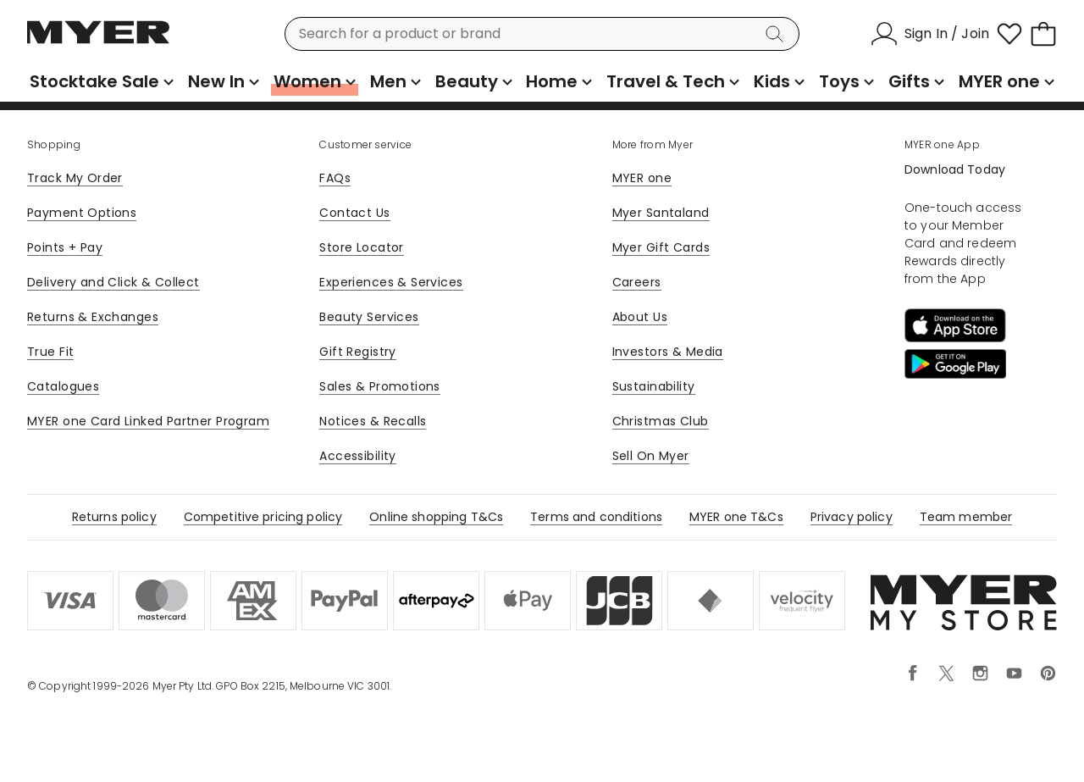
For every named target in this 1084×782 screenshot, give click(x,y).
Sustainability (653, 386)
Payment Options (81, 212)
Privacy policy (851, 516)
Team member (966, 516)
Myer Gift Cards (661, 247)
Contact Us (354, 212)
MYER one (642, 177)
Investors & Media (667, 351)
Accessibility (357, 455)
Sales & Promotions (379, 386)
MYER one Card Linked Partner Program (148, 421)
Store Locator (361, 247)
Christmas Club (660, 421)
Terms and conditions (596, 516)
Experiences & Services (390, 282)
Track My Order (75, 177)
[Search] (777, 34)
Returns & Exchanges (92, 316)
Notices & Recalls (372, 421)
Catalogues (63, 386)
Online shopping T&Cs (436, 516)
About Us (639, 316)
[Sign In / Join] (930, 33)
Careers (636, 282)
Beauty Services (368, 316)
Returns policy (114, 516)
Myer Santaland (661, 212)
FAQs (335, 177)
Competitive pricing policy (263, 516)
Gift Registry (357, 351)
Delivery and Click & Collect (113, 282)
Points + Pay (64, 247)
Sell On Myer (650, 455)
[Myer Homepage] (98, 41)
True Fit (50, 351)
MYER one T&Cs (736, 516)
